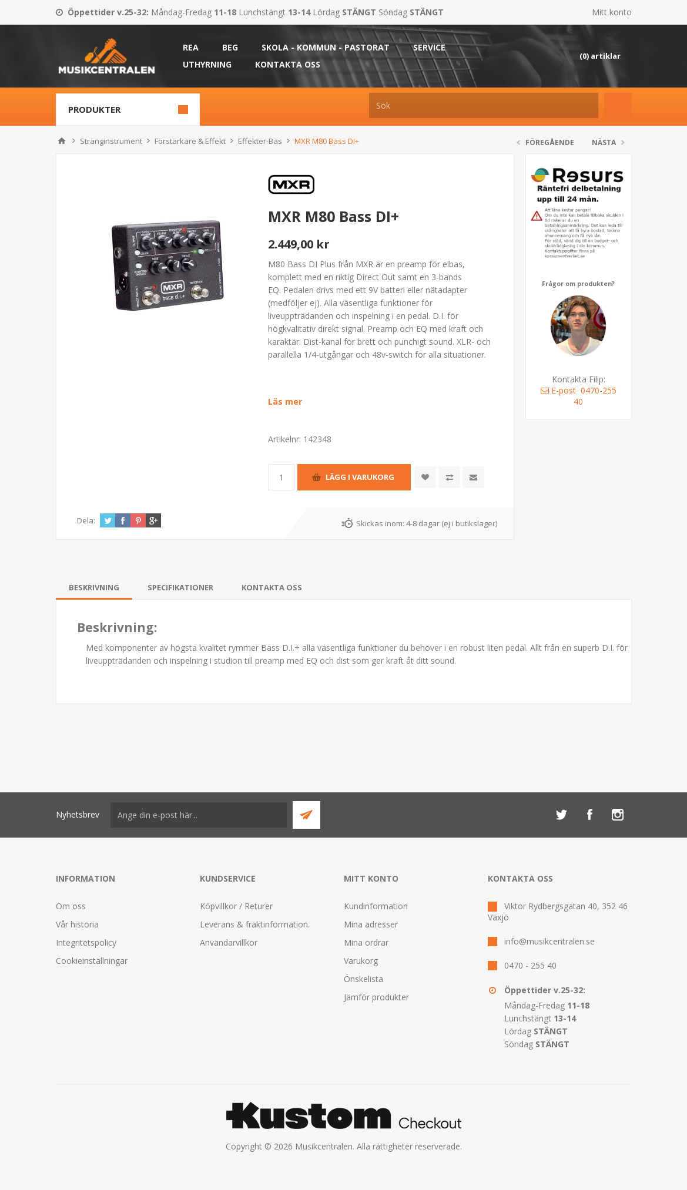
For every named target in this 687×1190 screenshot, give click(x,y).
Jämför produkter (376, 997)
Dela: (86, 520)
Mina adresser (371, 924)
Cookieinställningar (92, 960)
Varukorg (361, 960)
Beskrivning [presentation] (94, 587)
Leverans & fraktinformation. (255, 924)
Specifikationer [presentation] (180, 587)
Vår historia (77, 924)
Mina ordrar (366, 942)
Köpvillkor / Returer (236, 906)
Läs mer (285, 401)
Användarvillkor (228, 942)
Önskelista (363, 978)
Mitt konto (612, 12)
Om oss (71, 906)
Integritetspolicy (86, 942)
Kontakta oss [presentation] (272, 587)
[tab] (94, 587)
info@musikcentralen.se (549, 941)
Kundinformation (376, 906)
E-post (558, 390)
